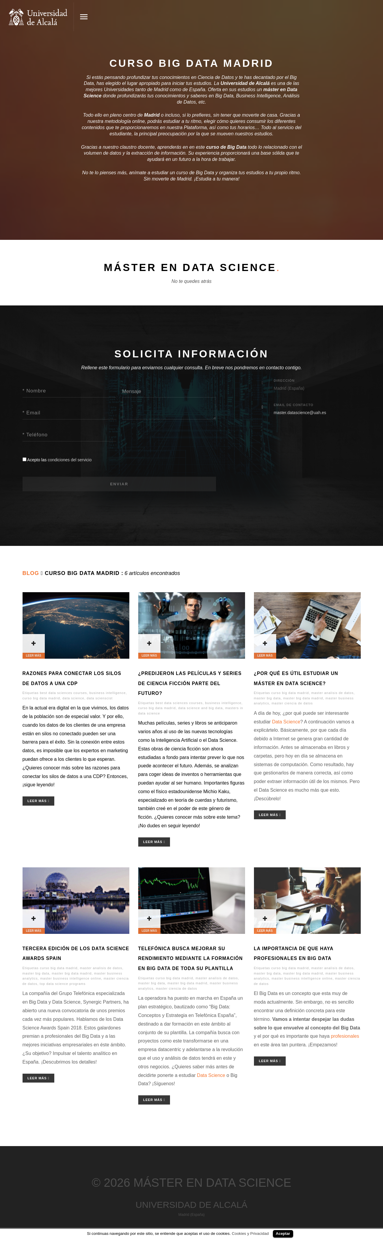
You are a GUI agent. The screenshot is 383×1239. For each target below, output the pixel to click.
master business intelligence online (70, 979)
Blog (31, 574)
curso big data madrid (41, 699)
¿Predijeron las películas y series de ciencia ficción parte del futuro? (190, 683)
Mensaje (131, 391)
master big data (267, 699)
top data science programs (63, 984)
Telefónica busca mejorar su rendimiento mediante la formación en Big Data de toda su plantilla (190, 959)
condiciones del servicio (70, 459)
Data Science (286, 722)
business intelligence (107, 693)
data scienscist (99, 699)
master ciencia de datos (292, 704)
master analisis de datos (332, 693)
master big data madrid (303, 699)
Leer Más (39, 802)
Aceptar (283, 1233)
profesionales (345, 1037)
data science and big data (200, 709)
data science (73, 699)
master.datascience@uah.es (300, 413)
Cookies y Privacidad (250, 1233)
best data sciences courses (63, 693)
